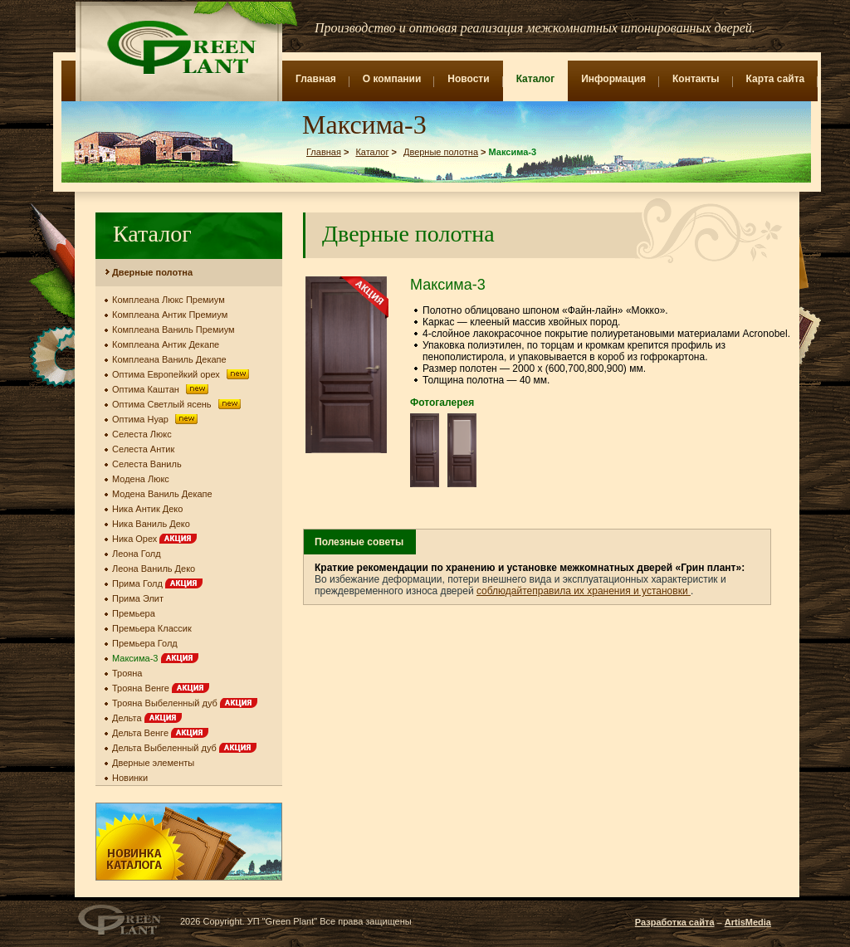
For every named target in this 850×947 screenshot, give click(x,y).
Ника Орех (154, 539)
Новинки (130, 778)
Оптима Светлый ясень (177, 404)
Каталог (535, 79)
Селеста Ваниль (147, 464)
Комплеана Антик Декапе (165, 344)
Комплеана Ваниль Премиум (173, 329)
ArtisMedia (748, 922)
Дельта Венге (160, 733)
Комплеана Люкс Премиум (168, 300)
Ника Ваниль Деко (151, 524)
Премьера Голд (145, 643)
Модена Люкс (140, 479)
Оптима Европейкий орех (182, 374)
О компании (392, 79)
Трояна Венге (160, 688)
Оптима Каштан (162, 389)
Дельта (147, 718)
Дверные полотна (440, 152)
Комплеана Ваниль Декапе (169, 359)
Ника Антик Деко (147, 509)
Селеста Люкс (142, 434)
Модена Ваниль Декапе (162, 494)
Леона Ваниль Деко (153, 569)
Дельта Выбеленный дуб (184, 748)
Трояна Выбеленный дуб (184, 703)
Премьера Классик (152, 628)
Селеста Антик (143, 449)
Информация (613, 79)
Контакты (696, 79)
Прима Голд (157, 583)
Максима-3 (155, 658)
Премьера (133, 613)
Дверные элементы (153, 763)
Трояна (127, 673)
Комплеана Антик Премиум (169, 315)
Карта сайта (775, 79)
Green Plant (180, 47)
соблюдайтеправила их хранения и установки (583, 591)
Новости (468, 79)
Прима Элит (138, 598)
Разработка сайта (675, 922)
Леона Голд (136, 554)
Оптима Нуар (156, 419)
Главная (316, 79)
